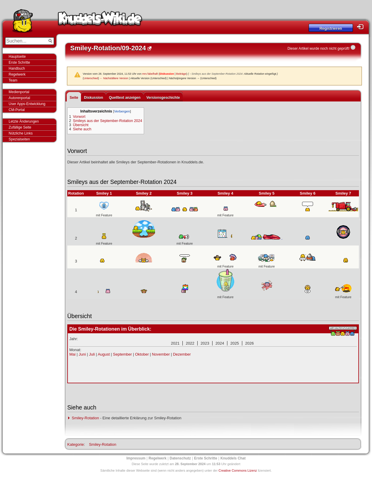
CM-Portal (17, 110)
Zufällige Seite (20, 127)
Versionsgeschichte (163, 98)
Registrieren (330, 28)
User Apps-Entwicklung (27, 104)
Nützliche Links (21, 133)
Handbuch (17, 68)
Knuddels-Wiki (100, 20)
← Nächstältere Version (114, 78)
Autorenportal (19, 98)
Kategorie (75, 444)
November (161, 354)
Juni (82, 354)
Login (362, 26)
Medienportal (19, 92)
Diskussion (167, 73)
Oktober (142, 354)
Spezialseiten (19, 139)
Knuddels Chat (233, 458)
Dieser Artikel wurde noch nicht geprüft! (318, 48)
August (104, 354)
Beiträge (181, 73)
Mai (72, 354)
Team (13, 80)
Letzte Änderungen (24, 121)
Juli (92, 354)
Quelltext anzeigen (124, 98)
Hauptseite (17, 56)
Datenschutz (180, 458)
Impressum (136, 458)
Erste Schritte (19, 62)
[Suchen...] (25, 41)
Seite (74, 98)
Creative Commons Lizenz (237, 470)
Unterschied (91, 78)
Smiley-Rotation (85, 418)
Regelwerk (17, 74)
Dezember (182, 354)
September (122, 354)
